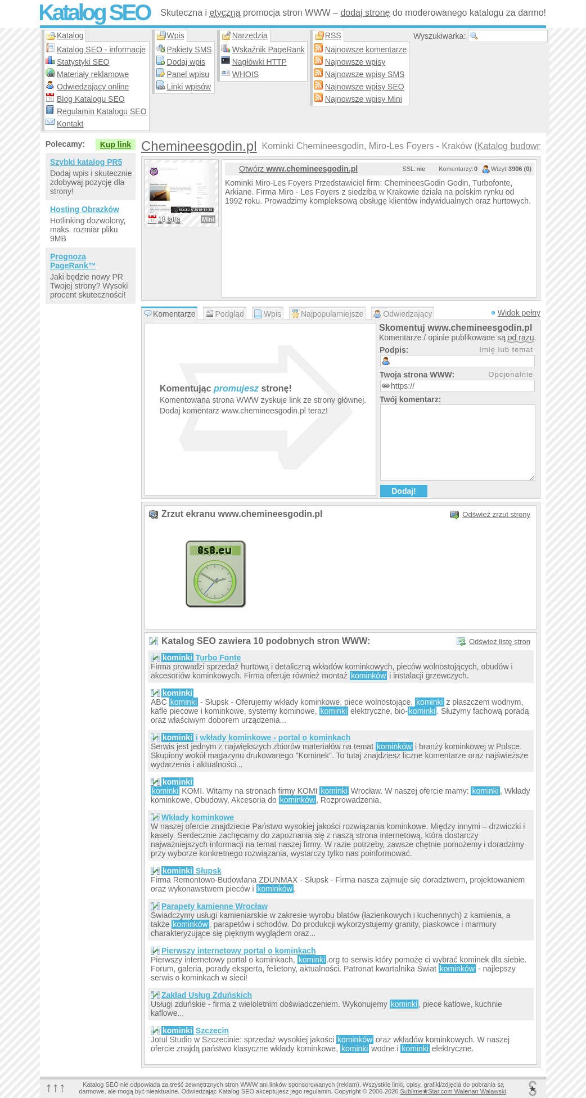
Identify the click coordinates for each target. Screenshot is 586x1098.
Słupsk (191, 870)
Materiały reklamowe (93, 74)
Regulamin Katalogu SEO (102, 111)
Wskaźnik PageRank (268, 49)
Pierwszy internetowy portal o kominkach (238, 950)
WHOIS (245, 74)
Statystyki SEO (83, 61)
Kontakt (70, 123)
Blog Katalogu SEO (91, 99)
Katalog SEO (94, 12)
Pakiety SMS (189, 49)
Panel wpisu (188, 74)
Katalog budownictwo (519, 146)
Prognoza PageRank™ (73, 261)
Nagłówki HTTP (259, 61)
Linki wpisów (189, 86)
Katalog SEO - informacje (101, 49)
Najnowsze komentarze (366, 49)
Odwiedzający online (93, 86)
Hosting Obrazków (84, 209)
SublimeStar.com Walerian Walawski (453, 1091)
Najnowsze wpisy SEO (364, 86)
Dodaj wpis (186, 61)
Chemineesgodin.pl (198, 146)
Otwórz (298, 168)
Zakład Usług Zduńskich (206, 995)
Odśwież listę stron (499, 641)
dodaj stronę (365, 12)
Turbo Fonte (201, 657)
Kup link (115, 144)
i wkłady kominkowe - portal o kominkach (255, 737)
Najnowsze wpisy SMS (365, 74)
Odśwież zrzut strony (496, 514)
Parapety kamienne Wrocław (214, 906)
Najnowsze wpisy (355, 61)
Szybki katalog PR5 (86, 162)
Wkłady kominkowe (197, 817)
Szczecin (195, 1030)
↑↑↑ (56, 1087)
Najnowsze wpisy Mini (363, 99)
